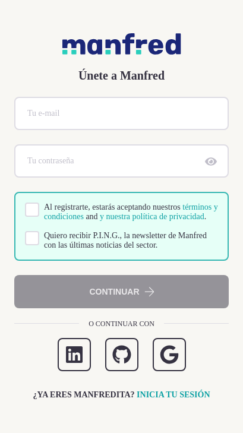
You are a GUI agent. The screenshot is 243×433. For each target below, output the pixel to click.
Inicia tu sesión (173, 394)
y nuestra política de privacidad (152, 216)
